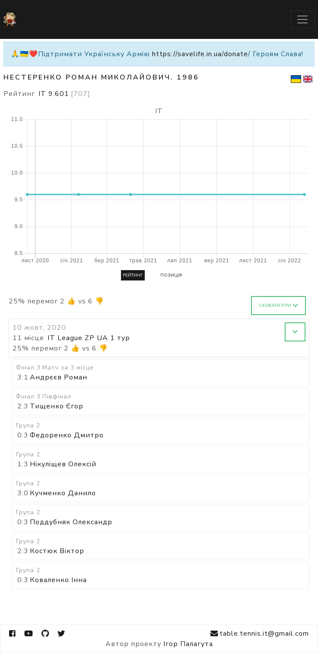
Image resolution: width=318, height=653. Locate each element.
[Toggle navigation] (302, 19)
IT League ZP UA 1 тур (89, 338)
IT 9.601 (64, 94)
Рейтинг (133, 275)
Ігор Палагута (188, 644)
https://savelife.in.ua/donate (200, 54)
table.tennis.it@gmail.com (259, 634)
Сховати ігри (278, 306)
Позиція (171, 275)
